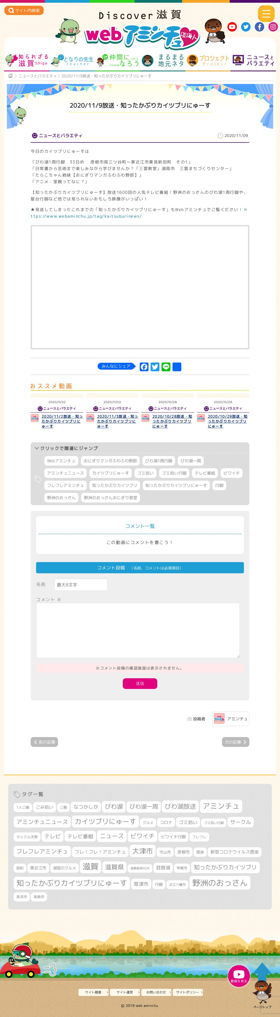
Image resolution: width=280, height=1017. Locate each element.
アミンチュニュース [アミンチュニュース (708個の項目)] (42, 822)
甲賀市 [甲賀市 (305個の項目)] (182, 868)
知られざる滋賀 (26, 60)
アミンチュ (237, 719)
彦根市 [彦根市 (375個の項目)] (183, 852)
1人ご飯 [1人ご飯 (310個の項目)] (22, 807)
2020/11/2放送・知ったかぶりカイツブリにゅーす (62, 421)
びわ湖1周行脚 (158, 461)
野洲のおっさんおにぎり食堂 (110, 498)
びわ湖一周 (190, 461)
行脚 (219, 485)
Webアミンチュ (61, 461)
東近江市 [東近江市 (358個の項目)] (38, 868)
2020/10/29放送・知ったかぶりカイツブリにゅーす (228, 421)
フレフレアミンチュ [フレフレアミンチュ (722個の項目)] (42, 851)
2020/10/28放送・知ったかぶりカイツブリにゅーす (172, 421)
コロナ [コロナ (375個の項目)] (166, 822)
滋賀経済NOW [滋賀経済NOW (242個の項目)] (140, 868)
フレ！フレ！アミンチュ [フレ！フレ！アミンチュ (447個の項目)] (100, 852)
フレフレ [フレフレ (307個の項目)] (199, 836)
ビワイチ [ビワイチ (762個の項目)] (142, 836)
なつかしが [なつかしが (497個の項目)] (86, 806)
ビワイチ (231, 473)
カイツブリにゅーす (110, 473)
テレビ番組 (205, 473)
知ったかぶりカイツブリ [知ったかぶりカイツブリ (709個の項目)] (225, 867)
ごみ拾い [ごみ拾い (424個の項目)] (44, 807)
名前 (41, 584)
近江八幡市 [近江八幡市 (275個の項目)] (177, 884)
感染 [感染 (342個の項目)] (200, 852)
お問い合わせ (156, 992)
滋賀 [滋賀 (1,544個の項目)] (90, 866)
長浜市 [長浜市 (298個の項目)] (21, 896)
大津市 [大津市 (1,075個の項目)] (142, 851)
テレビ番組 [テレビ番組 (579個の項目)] (80, 836)
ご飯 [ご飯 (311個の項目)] (63, 807)
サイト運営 (124, 992)
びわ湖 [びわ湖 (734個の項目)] (114, 806)
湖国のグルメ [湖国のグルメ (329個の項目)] (64, 867)
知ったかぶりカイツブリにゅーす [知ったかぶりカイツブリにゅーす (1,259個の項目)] (71, 883)
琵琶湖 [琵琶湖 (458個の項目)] (163, 867)
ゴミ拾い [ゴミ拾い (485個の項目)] (188, 822)
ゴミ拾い (145, 473)
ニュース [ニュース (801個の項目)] (112, 836)
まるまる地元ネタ (162, 60)
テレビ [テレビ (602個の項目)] (52, 836)
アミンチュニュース (65, 473)
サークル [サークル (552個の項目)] (240, 822)
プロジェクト (208, 60)
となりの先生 (72, 60)
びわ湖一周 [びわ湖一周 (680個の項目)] (143, 807)
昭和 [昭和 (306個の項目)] (20, 868)
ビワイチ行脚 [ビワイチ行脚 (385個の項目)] (173, 837)
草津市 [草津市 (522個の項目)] (141, 883)
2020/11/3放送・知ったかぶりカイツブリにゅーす (117, 421)
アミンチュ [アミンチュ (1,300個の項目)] (221, 806)
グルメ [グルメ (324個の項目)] (148, 822)
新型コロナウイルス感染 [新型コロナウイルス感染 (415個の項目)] (235, 852)
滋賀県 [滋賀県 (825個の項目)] (114, 867)
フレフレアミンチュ (65, 485)
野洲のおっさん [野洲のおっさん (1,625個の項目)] (220, 882)
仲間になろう (117, 60)
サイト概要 (93, 992)
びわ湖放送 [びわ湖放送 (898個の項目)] (180, 806)
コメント (49, 600)
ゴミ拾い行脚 (174, 473)
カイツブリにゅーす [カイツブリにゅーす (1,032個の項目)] (105, 821)
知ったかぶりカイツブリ (114, 485)
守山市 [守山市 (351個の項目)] (165, 852)
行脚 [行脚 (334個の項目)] (159, 884)
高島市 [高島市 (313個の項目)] (39, 896)
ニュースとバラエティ (253, 60)
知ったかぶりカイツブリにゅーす (176, 485)
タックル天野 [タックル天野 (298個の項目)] (27, 836)
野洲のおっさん (61, 498)
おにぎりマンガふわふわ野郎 (110, 461)
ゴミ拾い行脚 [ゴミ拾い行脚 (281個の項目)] (214, 822)
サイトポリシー (187, 992)
